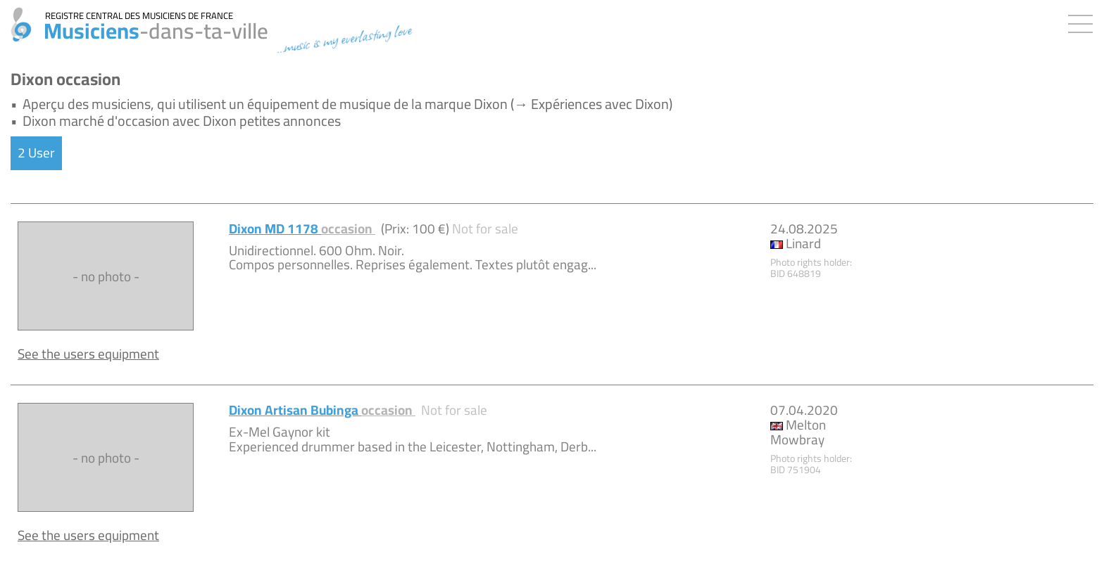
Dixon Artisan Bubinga (322, 410)
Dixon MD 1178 (302, 228)
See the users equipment (88, 353)
